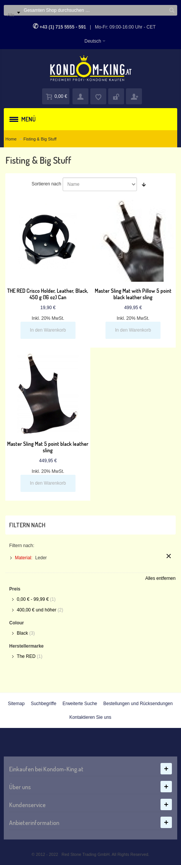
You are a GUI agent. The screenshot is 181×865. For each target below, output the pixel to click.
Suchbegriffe (43, 703)
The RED (26, 656)
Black (22, 633)
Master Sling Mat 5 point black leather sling (47, 446)
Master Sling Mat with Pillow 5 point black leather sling (133, 293)
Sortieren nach (46, 184)
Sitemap (16, 703)
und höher (37, 610)
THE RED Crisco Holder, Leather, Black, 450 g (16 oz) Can (47, 293)
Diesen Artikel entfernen (168, 556)
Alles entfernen (160, 578)
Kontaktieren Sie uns (90, 717)
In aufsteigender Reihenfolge (144, 184)
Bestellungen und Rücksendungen (138, 703)
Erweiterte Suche (80, 703)
